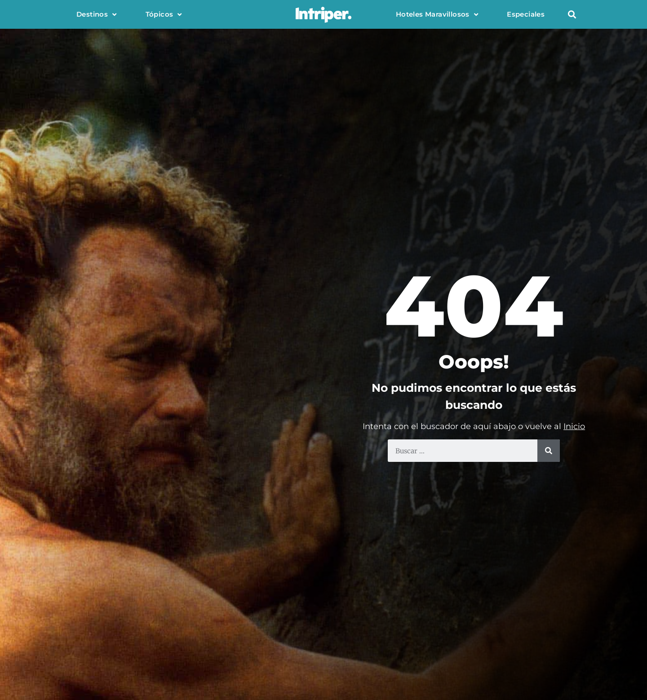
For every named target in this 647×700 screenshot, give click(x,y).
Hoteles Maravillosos (437, 14)
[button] (571, 14)
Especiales (526, 14)
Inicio (574, 426)
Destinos (96, 14)
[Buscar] (548, 450)
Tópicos (164, 14)
